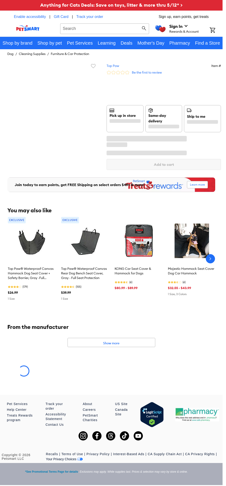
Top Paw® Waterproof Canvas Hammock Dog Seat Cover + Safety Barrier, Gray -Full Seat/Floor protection (31, 273)
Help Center (17, 409)
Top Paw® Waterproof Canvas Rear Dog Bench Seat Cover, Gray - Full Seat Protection (84, 273)
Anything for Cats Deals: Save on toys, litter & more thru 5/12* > (111, 5)
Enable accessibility (30, 17)
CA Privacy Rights (200, 454)
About (87, 404)
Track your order (89, 17)
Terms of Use (72, 454)
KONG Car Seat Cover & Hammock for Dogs (133, 271)
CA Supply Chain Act (165, 454)
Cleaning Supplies (32, 54)
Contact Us (54, 424)
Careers (89, 409)
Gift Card (61, 17)
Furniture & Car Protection (70, 54)
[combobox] (104, 28)
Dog (10, 54)
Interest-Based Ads (128, 454)
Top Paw (113, 66)
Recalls (52, 454)
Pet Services (17, 404)
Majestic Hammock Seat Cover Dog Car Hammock (191, 271)
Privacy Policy (98, 454)
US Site (121, 404)
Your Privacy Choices (64, 459)
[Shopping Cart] (216, 30)
